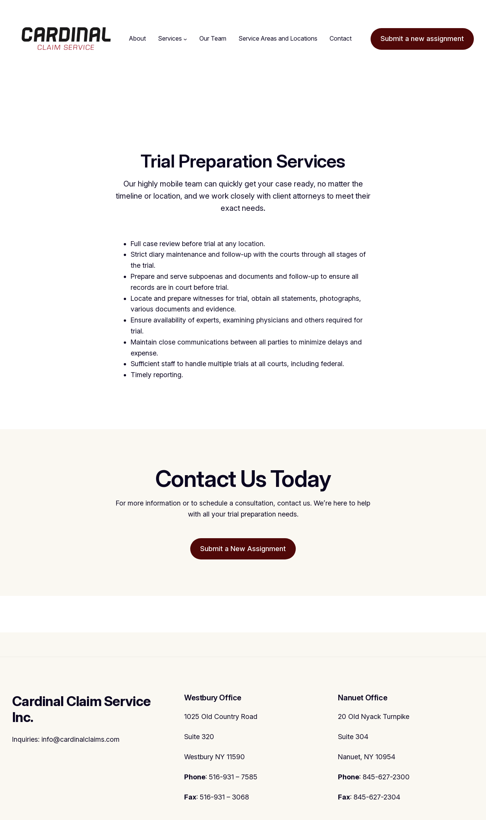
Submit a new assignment (422, 39)
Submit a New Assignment (243, 549)
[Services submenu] (185, 39)
